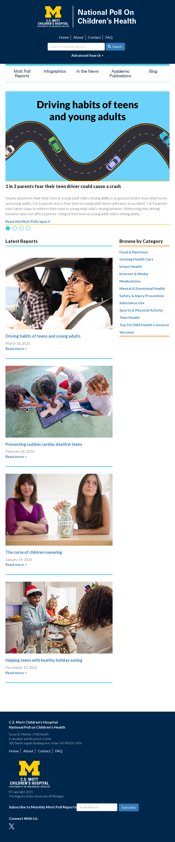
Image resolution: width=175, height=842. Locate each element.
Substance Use (131, 303)
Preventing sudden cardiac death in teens (43, 444)
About (78, 37)
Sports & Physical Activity (141, 310)
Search (115, 46)
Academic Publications (120, 73)
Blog (153, 71)
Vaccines (126, 332)
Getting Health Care (136, 259)
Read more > (16, 348)
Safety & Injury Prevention (141, 295)
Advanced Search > (87, 55)
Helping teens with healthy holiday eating (43, 660)
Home (64, 37)
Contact (94, 37)
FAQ (109, 37)
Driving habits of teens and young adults (43, 336)
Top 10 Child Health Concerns (144, 325)
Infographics (55, 71)
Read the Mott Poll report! (28, 221)
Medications (130, 281)
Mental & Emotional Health (142, 288)
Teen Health (129, 317)
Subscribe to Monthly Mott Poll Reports (43, 807)
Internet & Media (133, 274)
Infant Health (130, 266)
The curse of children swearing (33, 552)
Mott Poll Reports (22, 73)
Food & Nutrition (133, 252)
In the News (87, 71)
